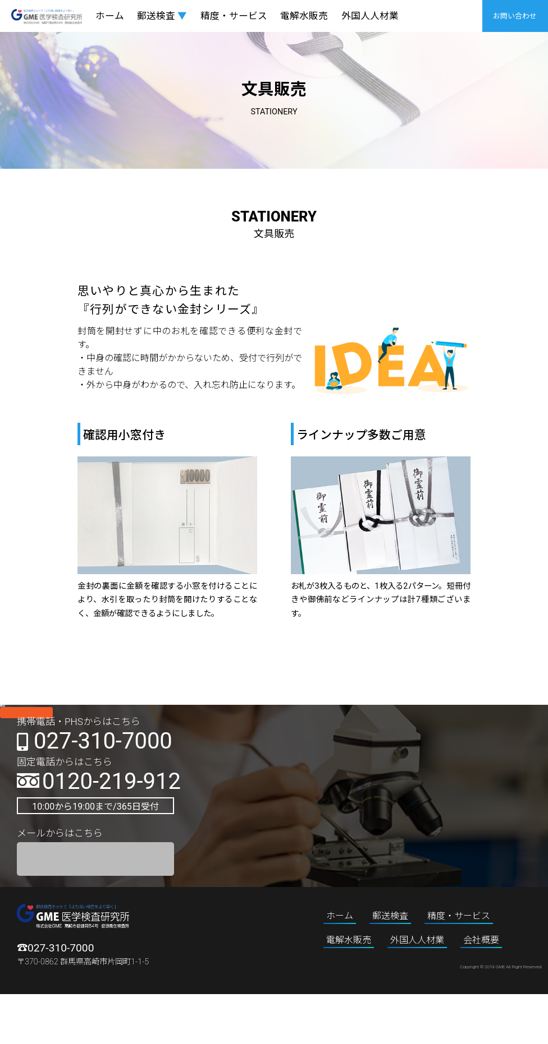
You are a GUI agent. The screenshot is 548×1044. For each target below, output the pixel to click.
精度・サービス (233, 16)
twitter (137, 731)
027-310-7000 (103, 791)
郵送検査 (162, 16)
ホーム (109, 16)
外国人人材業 (370, 16)
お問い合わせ (515, 16)
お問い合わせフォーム (95, 908)
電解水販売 (304, 16)
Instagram (411, 731)
